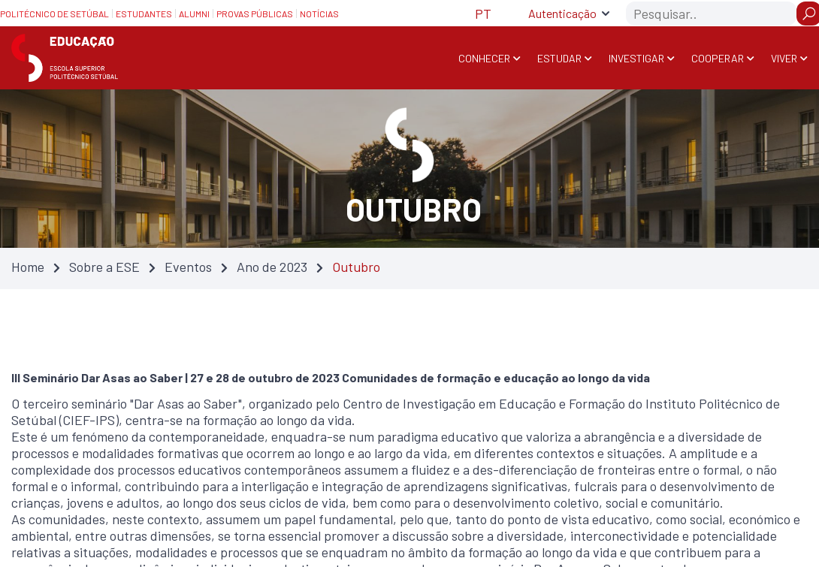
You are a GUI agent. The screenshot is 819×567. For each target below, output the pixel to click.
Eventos (188, 266)
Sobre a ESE (104, 266)
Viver (784, 58)
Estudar (559, 58)
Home (27, 266)
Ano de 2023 (272, 266)
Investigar (636, 58)
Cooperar (717, 58)
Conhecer (484, 58)
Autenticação (562, 13)
